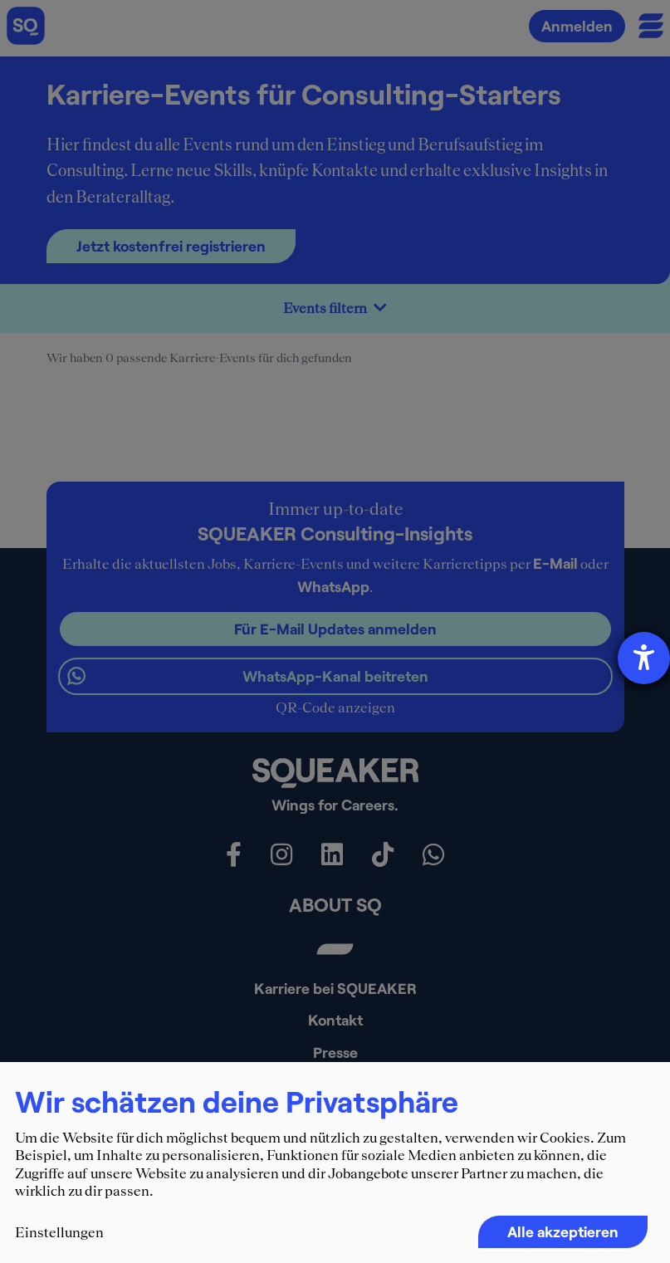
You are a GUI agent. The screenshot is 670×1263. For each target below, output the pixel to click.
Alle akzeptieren (563, 1231)
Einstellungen (59, 1232)
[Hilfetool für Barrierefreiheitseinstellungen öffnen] (644, 658)
